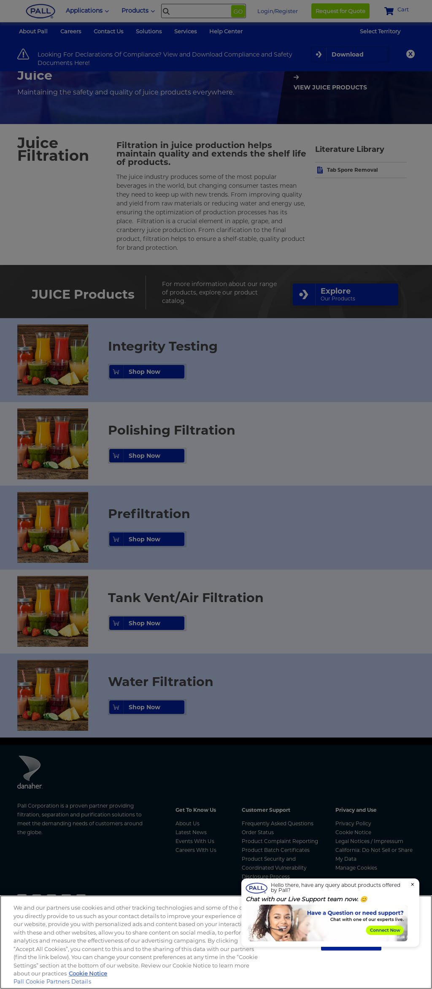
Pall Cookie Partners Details (52, 981)
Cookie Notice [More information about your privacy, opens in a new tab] (88, 973)
